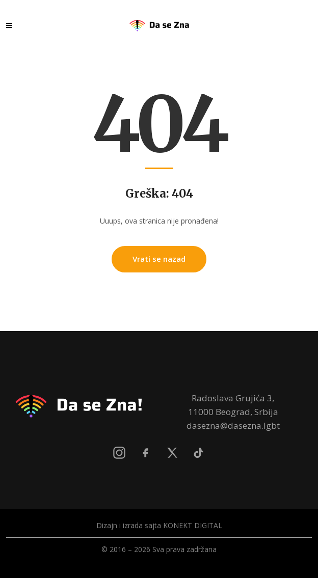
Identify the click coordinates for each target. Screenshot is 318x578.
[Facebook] (146, 453)
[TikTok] (199, 453)
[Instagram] (119, 453)
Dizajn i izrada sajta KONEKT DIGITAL (159, 525)
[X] (172, 453)
